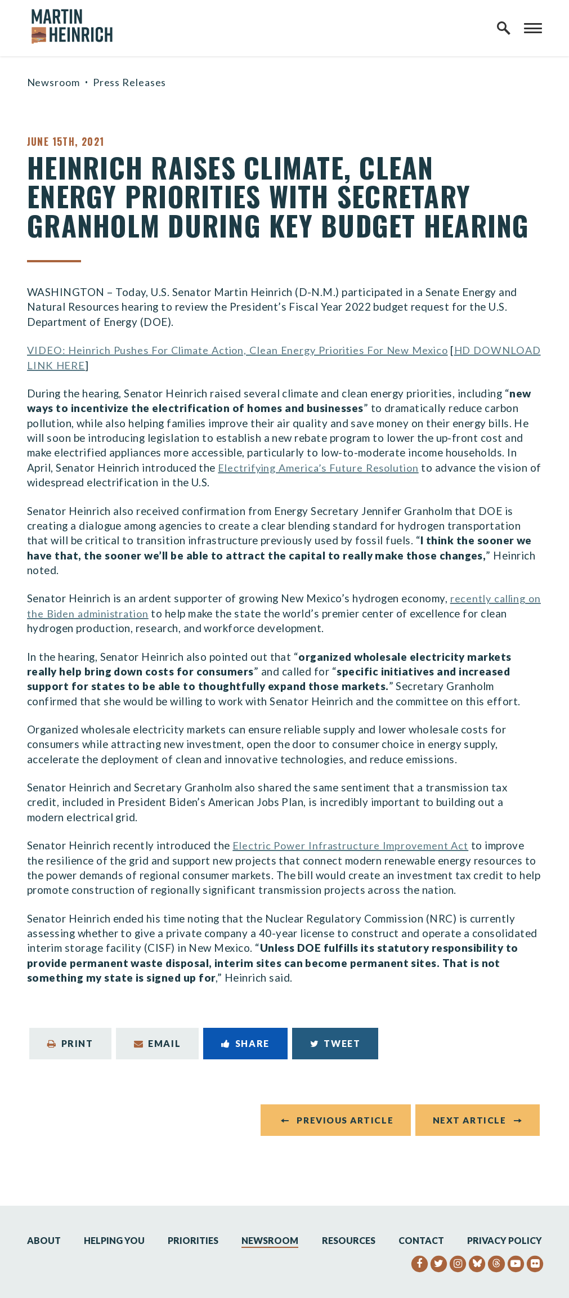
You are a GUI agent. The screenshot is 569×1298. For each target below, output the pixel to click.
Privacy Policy (504, 1240)
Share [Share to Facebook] (245, 1043)
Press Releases (130, 82)
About (44, 1240)
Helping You (114, 1240)
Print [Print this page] (70, 1043)
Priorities (193, 1240)
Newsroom (53, 82)
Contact (421, 1240)
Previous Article (345, 1120)
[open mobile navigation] (533, 28)
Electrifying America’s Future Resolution (323, 467)
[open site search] (503, 28)
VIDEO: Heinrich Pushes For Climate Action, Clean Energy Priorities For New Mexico (247, 349)
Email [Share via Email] (157, 1043)
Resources (348, 1240)
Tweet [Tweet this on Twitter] (335, 1043)
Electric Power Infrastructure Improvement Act (354, 845)
